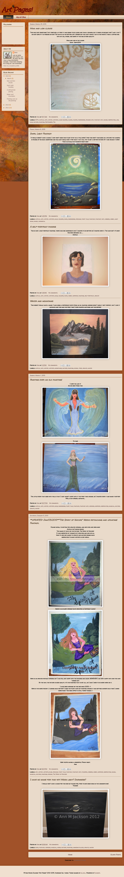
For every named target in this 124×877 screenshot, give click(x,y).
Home (8, 17)
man (31, 122)
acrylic (41, 120)
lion (117, 120)
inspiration (111, 120)
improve (75, 296)
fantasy (92, 219)
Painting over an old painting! (46, 379)
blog (56, 296)
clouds (70, 120)
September (48, 122)
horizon (91, 506)
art (46, 120)
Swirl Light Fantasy (40, 133)
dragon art (90, 120)
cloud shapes (63, 120)
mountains (58, 368)
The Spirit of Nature (60, 774)
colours (60, 219)
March (9, 78)
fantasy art (98, 120)
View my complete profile (11, 66)
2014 (36, 120)
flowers (84, 772)
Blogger (97, 873)
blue (56, 219)
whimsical (42, 221)
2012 (7, 108)
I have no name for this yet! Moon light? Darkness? (58, 779)
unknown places (78, 847)
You (54, 122)
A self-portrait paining (43, 226)
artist (50, 120)
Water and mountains (41, 301)
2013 (7, 105)
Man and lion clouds (41, 28)
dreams (78, 219)
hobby (112, 219)
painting (41, 122)
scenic (76, 368)
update (97, 296)
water (90, 368)
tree (80, 368)
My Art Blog (21, 17)
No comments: (53, 117)
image (106, 120)
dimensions (81, 120)
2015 (7, 76)
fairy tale (85, 219)
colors (75, 120)
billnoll (83, 873)
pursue (50, 774)
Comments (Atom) (80, 860)
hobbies (107, 219)
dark (65, 219)
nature (36, 122)
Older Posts (115, 854)
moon (59, 847)
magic (36, 221)
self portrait (89, 296)
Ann (16, 52)
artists (55, 120)
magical (111, 506)
